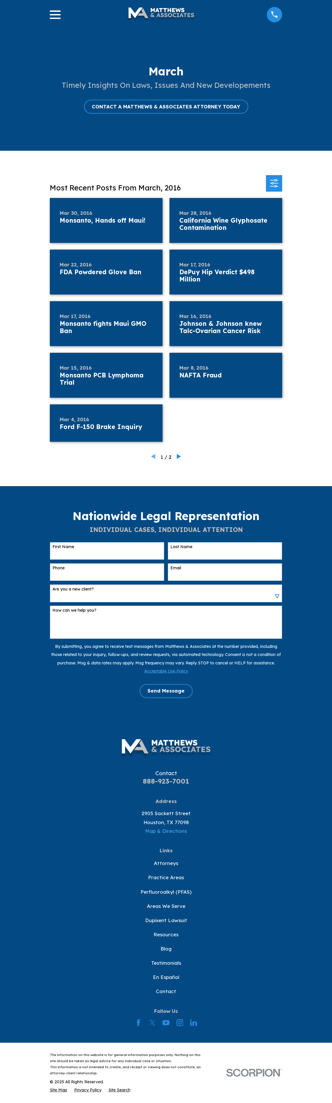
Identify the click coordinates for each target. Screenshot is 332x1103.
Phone (58, 568)
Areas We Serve (166, 906)
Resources (166, 934)
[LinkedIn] (193, 1022)
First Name (63, 546)
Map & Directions (166, 831)
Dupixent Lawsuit (166, 920)
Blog (166, 949)
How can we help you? (74, 610)
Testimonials (166, 963)
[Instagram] (179, 1022)
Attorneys (166, 863)
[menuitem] (58, 1090)
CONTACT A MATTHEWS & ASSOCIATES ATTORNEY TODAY (166, 106)
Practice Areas (166, 877)
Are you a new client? (73, 589)
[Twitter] (152, 1022)
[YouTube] (166, 1022)
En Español (166, 977)
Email (175, 568)
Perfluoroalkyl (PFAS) (166, 892)
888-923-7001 (166, 781)
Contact (166, 991)
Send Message (166, 691)
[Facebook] (138, 1022)
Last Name (181, 546)
